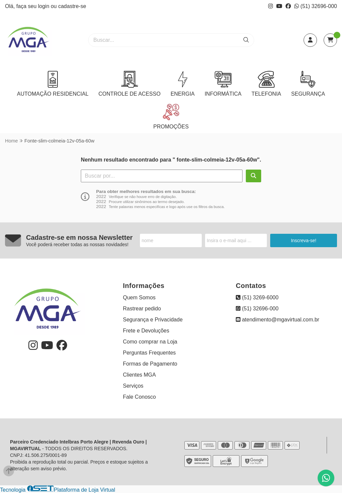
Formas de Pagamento (150, 364)
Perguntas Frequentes (149, 353)
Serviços (133, 386)
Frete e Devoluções (146, 330)
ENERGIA (183, 84)
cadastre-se (72, 6)
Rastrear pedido (142, 308)
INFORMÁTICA (223, 84)
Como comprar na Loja (150, 341)
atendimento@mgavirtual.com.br (277, 319)
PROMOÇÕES (171, 116)
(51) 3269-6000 (257, 297)
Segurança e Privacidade (153, 319)
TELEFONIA (266, 84)
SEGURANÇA (308, 84)
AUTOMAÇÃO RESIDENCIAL (53, 84)
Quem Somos (139, 297)
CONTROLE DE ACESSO (130, 84)
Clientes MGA (139, 375)
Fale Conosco (139, 397)
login (44, 6)
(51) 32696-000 (315, 6)
